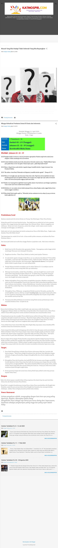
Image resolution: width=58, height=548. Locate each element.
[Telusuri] (56, 4)
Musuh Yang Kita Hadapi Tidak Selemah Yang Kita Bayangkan (23, 49)
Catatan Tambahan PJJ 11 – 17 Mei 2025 (13, 443)
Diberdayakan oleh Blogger (29, 542)
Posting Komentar (7, 416)
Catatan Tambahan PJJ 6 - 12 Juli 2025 (13, 426)
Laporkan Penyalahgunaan (29, 544)
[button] (46, 49)
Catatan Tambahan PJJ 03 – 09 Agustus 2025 (14, 460)
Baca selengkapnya (51, 438)
